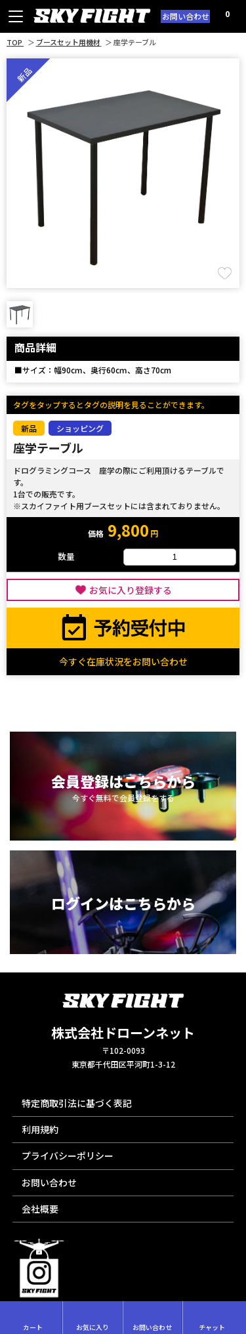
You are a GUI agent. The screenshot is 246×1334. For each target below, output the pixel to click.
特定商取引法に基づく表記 (77, 1103)
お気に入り (92, 1317)
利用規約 (40, 1129)
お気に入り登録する (130, 589)
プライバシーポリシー (67, 1155)
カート (33, 1317)
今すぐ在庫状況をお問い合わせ (123, 661)
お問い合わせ (185, 16)
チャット (212, 1317)
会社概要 (40, 1208)
